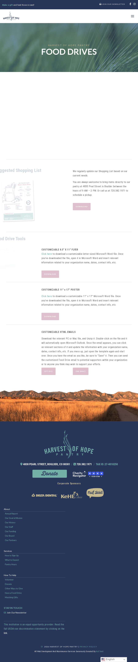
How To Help (10, 575)
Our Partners (11, 540)
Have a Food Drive (13, 593)
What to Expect (12, 560)
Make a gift (7, 5)
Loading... (69, 114)
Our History (10, 522)
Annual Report (11, 513)
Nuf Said (99, 651)
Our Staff (9, 527)
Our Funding (10, 531)
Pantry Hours (11, 564)
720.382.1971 (84, 464)
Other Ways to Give (14, 588)
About (7, 509)
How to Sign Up (12, 555)
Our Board (9, 536)
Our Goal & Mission (13, 518)
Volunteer (9, 579)
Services (8, 551)
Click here (46, 253)
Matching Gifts (11, 597)
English (108, 659)
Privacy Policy (88, 647)
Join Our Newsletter (16, 612)
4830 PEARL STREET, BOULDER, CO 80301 (46, 464)
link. (6, 633)
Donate (8, 584)
